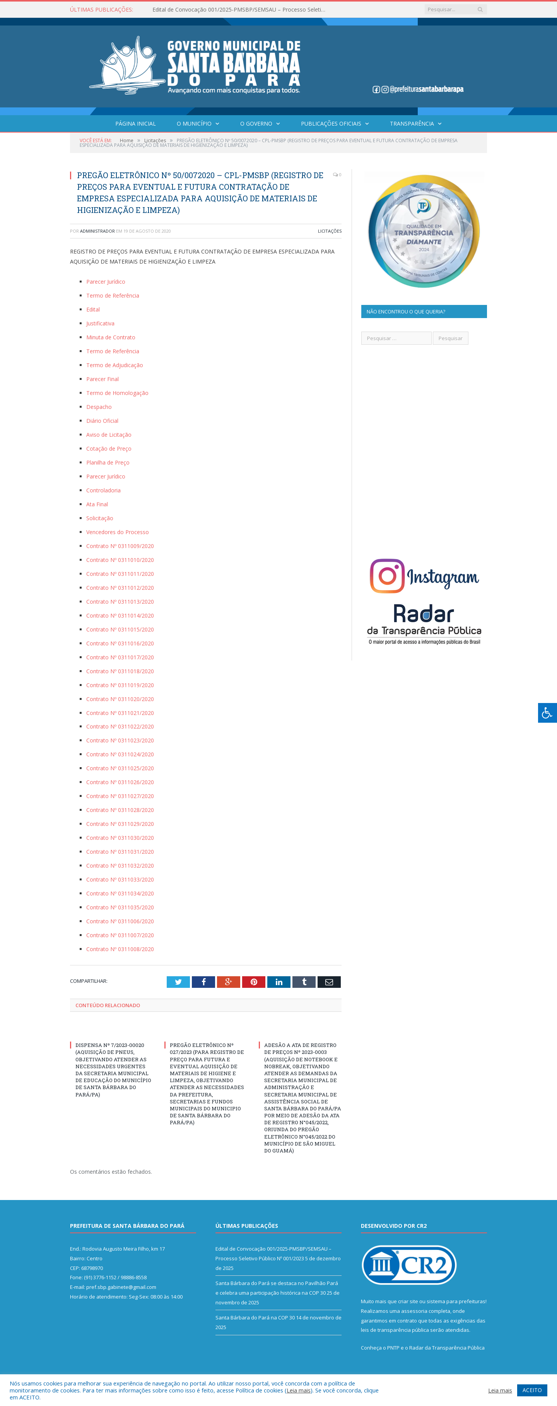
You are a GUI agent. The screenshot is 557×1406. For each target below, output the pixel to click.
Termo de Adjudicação (114, 365)
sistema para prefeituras (456, 1301)
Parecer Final (102, 379)
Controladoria (103, 490)
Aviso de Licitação (109, 434)
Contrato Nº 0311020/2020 (120, 699)
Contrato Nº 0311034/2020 (120, 893)
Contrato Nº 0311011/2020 (120, 573)
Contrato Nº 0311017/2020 (120, 657)
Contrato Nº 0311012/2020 (120, 587)
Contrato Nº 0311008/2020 (120, 949)
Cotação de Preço (109, 448)
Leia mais (299, 1390)
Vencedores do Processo (117, 532)
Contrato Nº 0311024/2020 (120, 754)
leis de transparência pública (395, 1329)
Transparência (412, 123)
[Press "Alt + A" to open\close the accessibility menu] (547, 713)
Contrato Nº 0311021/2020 (120, 713)
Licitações (330, 231)
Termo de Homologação (117, 393)
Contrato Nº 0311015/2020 (120, 629)
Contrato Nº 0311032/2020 (120, 865)
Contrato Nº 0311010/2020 (120, 559)
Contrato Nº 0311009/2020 (120, 546)
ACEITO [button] (532, 1390)
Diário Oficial (102, 420)
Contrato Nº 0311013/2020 (120, 601)
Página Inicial (135, 123)
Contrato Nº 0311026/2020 (120, 782)
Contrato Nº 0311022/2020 (120, 726)
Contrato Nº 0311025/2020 (120, 768)
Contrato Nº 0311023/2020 (120, 740)
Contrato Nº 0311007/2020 (120, 935)
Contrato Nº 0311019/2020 (120, 685)
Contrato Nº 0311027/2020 (120, 796)
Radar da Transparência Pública (447, 1347)
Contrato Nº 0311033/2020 (120, 879)
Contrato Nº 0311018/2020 (120, 671)
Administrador (97, 231)
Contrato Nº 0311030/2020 (120, 837)
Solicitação (99, 518)
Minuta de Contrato (110, 337)
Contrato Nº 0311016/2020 (120, 643)
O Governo (256, 123)
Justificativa (100, 323)
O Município (194, 123)
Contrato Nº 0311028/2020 (120, 810)
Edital (93, 309)
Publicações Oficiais (331, 123)
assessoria (414, 1310)
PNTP (393, 1347)
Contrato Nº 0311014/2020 (120, 615)
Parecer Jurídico (105, 281)
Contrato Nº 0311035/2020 (120, 907)
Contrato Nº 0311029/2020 (120, 823)
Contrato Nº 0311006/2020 (120, 921)
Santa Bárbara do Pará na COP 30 (255, 1317)
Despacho (99, 406)
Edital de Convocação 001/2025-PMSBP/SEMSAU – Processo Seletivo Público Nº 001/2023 (241, 9)
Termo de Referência (112, 295)
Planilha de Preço (108, 462)
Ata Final (97, 504)
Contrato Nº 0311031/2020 (120, 851)
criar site (408, 1301)
